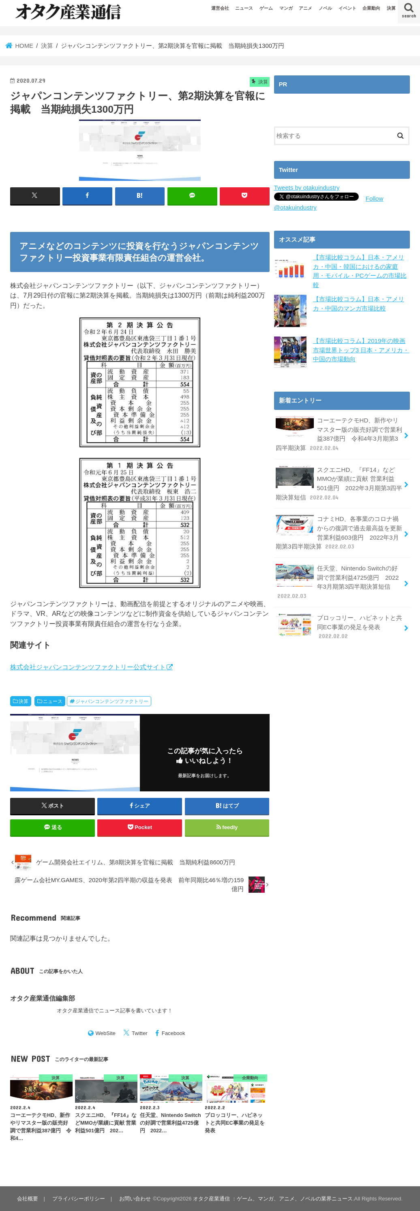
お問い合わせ (134, 1199)
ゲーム (266, 8)
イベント (347, 8)
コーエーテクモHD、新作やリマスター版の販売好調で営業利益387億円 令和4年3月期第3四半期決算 (339, 433)
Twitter (140, 1033)
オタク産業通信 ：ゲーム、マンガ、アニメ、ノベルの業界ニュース (271, 1199)
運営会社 (220, 8)
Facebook (173, 1033)
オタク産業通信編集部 (42, 997)
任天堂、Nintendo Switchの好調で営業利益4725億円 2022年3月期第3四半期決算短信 (337, 578)
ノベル (325, 8)
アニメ (305, 8)
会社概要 (27, 1199)
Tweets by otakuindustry (306, 187)
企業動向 (371, 8)
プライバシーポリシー (77, 1199)
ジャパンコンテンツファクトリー (111, 701)
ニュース (244, 8)
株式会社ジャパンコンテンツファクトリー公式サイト (88, 667)
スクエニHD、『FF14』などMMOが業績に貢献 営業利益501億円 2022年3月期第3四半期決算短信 (339, 481)
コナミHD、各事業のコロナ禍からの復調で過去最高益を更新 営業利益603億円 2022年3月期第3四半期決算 (339, 530)
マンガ (286, 8)
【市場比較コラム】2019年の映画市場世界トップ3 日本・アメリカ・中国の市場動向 (361, 349)
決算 (391, 8)
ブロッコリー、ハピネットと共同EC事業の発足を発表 (339, 622)
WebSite (105, 1033)
